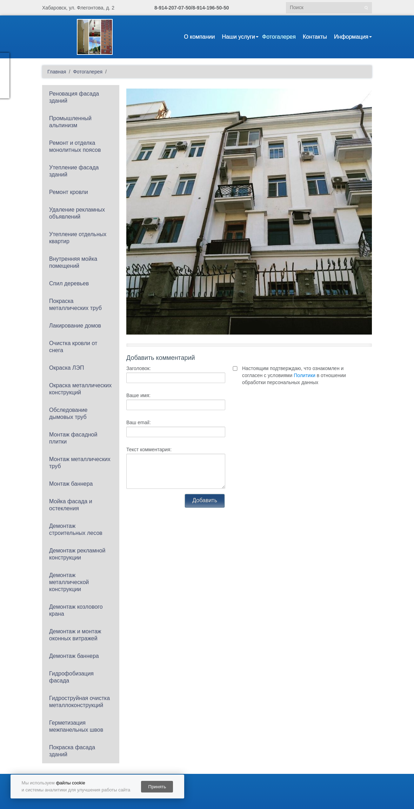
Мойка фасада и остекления (70, 504)
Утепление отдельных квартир (77, 237)
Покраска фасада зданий (72, 750)
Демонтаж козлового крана (76, 610)
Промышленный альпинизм (70, 121)
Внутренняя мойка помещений (73, 262)
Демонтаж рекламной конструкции (77, 554)
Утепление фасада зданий (74, 170)
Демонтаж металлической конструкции (69, 582)
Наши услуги (238, 37)
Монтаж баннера (71, 484)
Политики (304, 375)
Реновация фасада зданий (74, 97)
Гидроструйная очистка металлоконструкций (79, 701)
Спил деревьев (69, 283)
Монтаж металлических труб (80, 462)
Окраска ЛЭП (66, 368)
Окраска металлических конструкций (80, 388)
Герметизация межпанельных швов (76, 726)
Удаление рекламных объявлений (77, 213)
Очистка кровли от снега (73, 346)
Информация (351, 37)
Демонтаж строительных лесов (75, 529)
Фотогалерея (279, 37)
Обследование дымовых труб (68, 413)
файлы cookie (70, 782)
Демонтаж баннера (74, 656)
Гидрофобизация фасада (71, 677)
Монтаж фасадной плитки (73, 438)
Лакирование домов (75, 326)
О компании (199, 37)
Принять (157, 786)
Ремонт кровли (68, 192)
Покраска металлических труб (75, 304)
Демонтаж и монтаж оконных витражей (75, 634)
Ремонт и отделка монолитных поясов (75, 146)
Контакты (315, 37)
